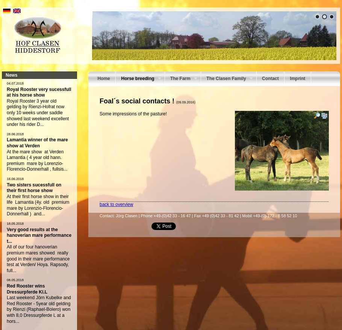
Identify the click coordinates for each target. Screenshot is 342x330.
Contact (270, 78)
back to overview (116, 204)
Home (103, 78)
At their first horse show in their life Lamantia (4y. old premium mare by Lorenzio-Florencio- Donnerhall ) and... (38, 205)
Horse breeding (138, 79)
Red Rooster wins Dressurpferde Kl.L (27, 289)
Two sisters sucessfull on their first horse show (34, 188)
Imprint (298, 78)
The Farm (181, 79)
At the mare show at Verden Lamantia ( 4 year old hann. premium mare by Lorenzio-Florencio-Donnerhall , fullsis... (37, 160)
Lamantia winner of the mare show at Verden (37, 142)
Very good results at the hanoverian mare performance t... (39, 235)
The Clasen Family (227, 79)
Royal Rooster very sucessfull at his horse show (39, 92)
